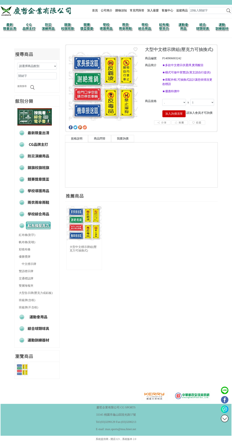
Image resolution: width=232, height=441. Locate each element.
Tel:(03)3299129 (105, 421)
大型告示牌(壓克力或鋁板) (36, 292)
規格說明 (76, 138)
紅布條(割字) (27, 234)
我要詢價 (123, 138)
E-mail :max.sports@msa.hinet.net (116, 429)
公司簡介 (106, 10)
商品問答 (99, 138)
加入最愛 (153, 10)
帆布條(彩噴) (27, 242)
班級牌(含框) (27, 300)
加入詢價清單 (174, 113)
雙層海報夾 (26, 285)
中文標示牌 (29, 263)
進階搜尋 (22, 86)
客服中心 (167, 10)
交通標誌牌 (26, 278)
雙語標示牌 (26, 271)
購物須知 (121, 10)
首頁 (95, 10)
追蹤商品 (182, 10)
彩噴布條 (24, 249)
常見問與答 (137, 10)
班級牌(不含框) (28, 307)
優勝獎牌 (24, 256)
